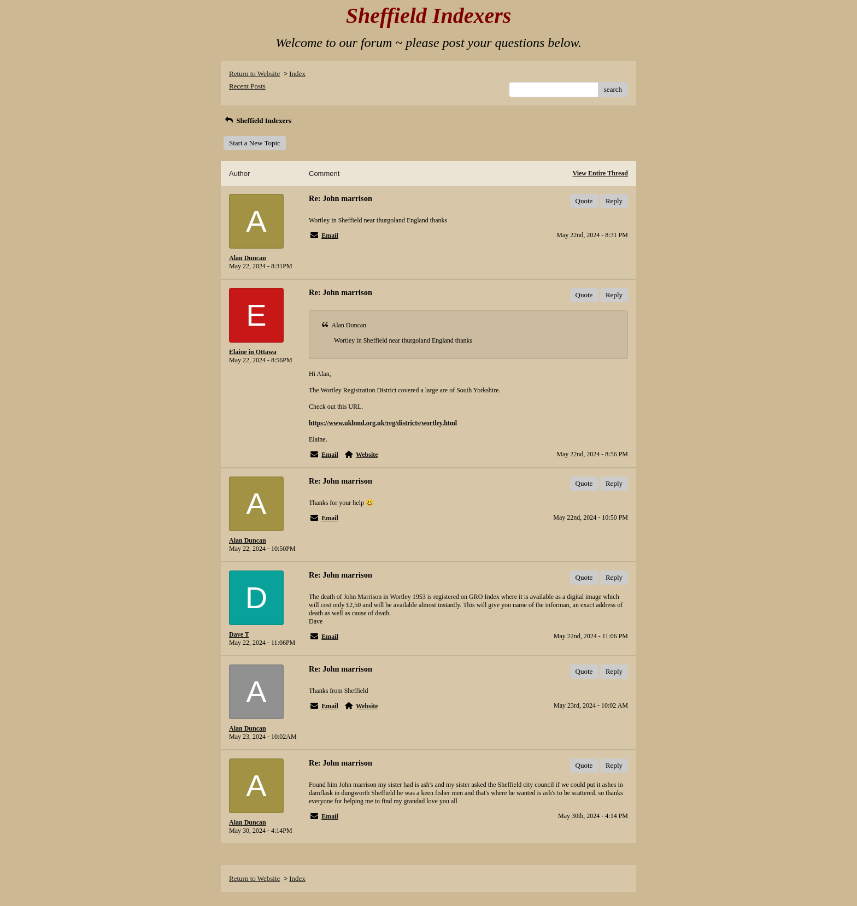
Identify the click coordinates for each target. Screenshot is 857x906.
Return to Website (254, 73)
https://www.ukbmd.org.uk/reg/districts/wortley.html (383, 423)
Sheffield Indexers (257, 120)
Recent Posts (247, 86)
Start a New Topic (254, 143)
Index (297, 73)
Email (329, 235)
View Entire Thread (600, 173)
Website (367, 454)
